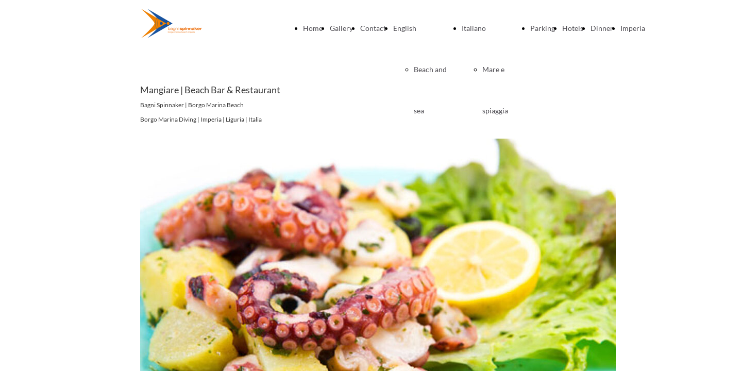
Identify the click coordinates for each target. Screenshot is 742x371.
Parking (542, 28)
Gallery (341, 28)
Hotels (572, 28)
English (404, 28)
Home (313, 28)
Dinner (602, 28)
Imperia (632, 28)
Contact (373, 28)
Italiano (474, 28)
